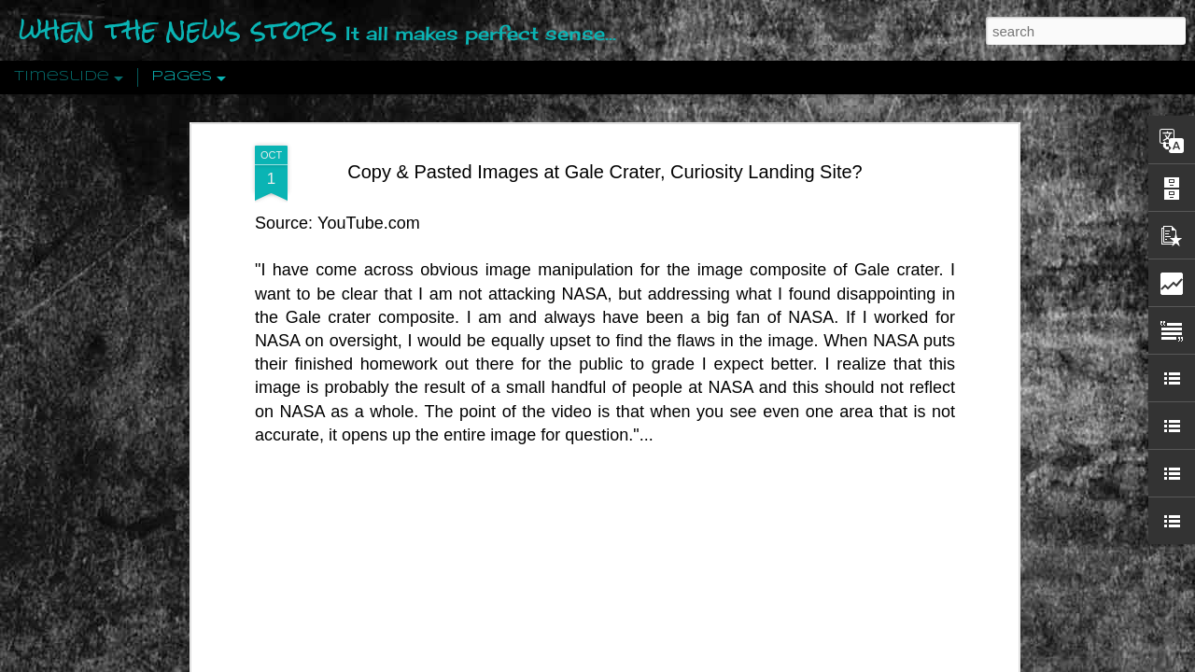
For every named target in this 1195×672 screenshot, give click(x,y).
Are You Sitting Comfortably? (607, 478)
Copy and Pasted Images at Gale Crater (557, 140)
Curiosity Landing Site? (748, 140)
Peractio (233, 433)
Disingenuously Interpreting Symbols (886, 300)
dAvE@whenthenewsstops (688, 115)
